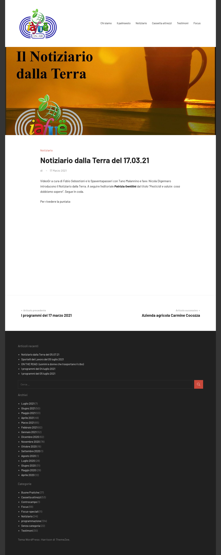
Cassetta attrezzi (162, 23)
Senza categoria (30, 525)
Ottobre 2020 (29, 446)
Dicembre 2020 (30, 436)
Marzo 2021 (27, 422)
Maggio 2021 (28, 412)
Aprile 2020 (28, 474)
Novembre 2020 (30, 441)
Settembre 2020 (30, 451)
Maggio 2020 (28, 470)
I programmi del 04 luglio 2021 (38, 368)
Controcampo (29, 501)
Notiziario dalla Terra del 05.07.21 (40, 354)
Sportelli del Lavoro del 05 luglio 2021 (42, 359)
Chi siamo (106, 23)
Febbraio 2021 (29, 427)
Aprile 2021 (27, 417)
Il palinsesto (124, 23)
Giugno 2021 (28, 408)
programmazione (31, 520)
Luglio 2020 (28, 460)
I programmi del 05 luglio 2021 (38, 373)
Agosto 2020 (28, 455)
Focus (197, 23)
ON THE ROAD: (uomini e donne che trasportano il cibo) (52, 364)
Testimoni (182, 23)
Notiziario (141, 23)
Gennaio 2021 (29, 432)
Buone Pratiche (30, 492)
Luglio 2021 (27, 403)
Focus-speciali (29, 511)
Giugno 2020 (28, 465)
